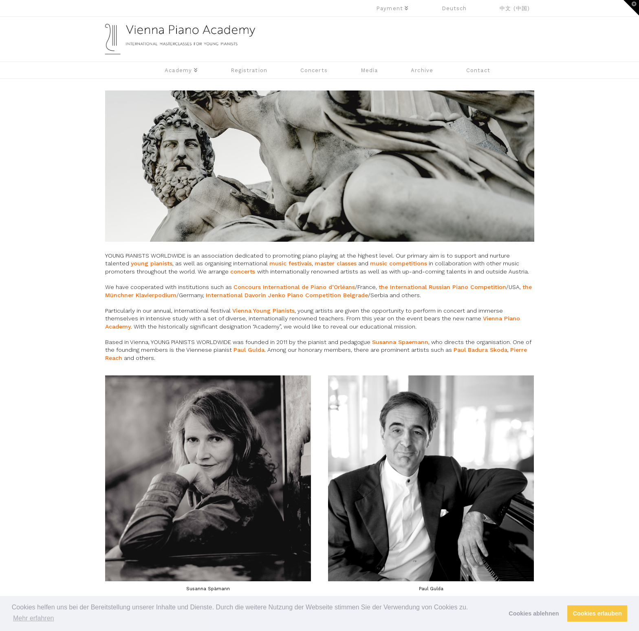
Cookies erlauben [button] (597, 613)
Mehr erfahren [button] (33, 618)
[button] (631, 7)
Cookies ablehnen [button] (534, 613)
